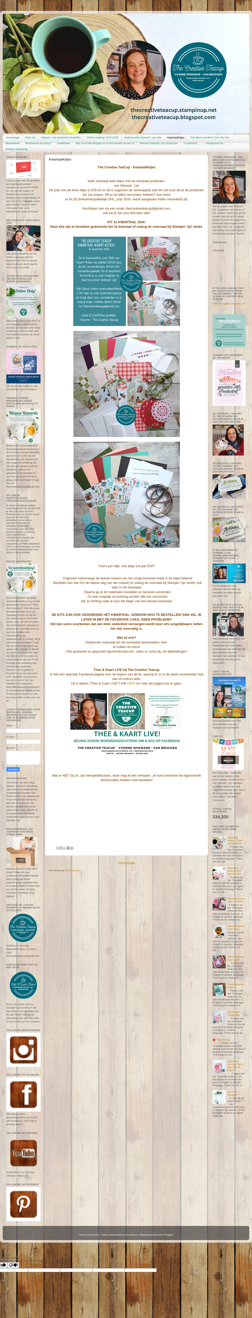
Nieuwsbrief (12, 143)
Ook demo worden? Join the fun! (209, 137)
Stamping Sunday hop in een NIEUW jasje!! (235, 1066)
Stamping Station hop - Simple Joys (234, 871)
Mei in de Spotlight (232, 1093)
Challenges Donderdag (233, 1013)
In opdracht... (191, 143)
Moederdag (223, 1039)
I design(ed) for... (215, 143)
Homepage (12, 137)
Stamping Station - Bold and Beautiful (234, 840)
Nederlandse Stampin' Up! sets (143, 137)
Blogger (168, 1234)
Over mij (30, 137)
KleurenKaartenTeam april (236, 927)
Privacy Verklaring (16, 149)
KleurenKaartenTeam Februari (236, 900)
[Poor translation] (13, 1265)
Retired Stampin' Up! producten (159, 143)
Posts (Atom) (72, 870)
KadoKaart (63, 143)
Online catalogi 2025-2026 (102, 137)
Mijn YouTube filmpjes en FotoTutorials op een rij (105, 143)
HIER (131, 683)
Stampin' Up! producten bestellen (61, 137)
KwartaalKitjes (175, 137)
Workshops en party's (38, 143)
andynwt (133, 1234)
